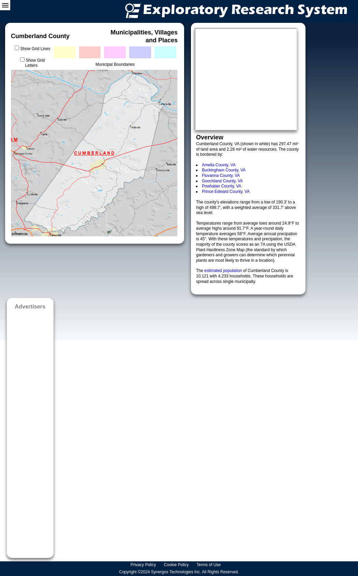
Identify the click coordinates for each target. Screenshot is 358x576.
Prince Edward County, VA (226, 191)
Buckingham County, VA (223, 170)
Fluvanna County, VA (221, 175)
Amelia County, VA (219, 165)
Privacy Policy (144, 564)
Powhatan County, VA (221, 186)
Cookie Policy (177, 564)
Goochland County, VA (222, 181)
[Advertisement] (30, 431)
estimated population (223, 270)
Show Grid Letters (35, 63)
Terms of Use (209, 564)
